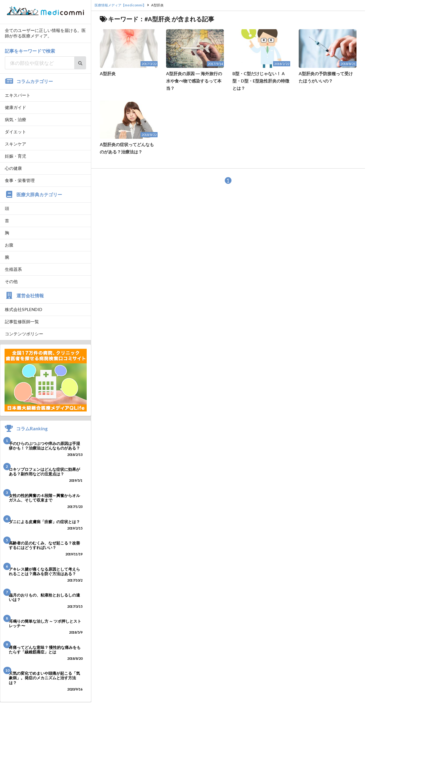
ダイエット (15, 131)
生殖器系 (13, 269)
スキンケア (15, 143)
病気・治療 (15, 119)
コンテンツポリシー (24, 333)
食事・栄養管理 (20, 180)
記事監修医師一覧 (22, 321)
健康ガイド (15, 107)
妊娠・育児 (15, 156)
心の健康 (13, 168)
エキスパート (17, 95)
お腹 (9, 244)
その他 (11, 281)
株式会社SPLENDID (23, 309)
